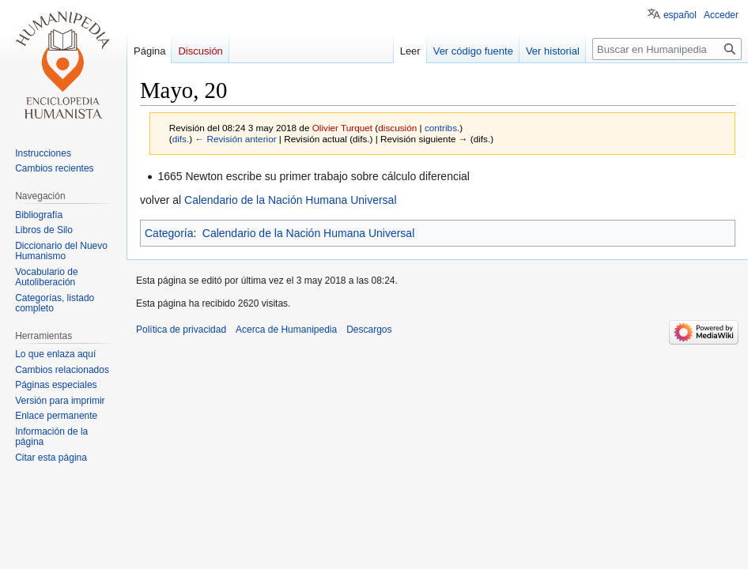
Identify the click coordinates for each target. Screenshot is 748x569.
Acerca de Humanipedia (286, 329)
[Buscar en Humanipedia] (667, 49)
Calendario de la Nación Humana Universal (290, 200)
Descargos (368, 329)
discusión (397, 127)
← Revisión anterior (235, 139)
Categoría (169, 233)
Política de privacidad (181, 329)
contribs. (442, 127)
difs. (181, 139)
